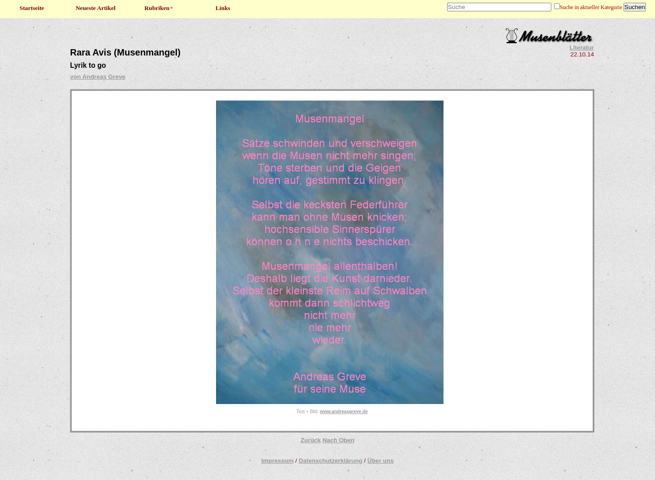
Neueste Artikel (96, 8)
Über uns (381, 460)
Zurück (311, 440)
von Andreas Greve (98, 76)
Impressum (277, 460)
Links (223, 8)
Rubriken (159, 8)
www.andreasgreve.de (344, 411)
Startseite (32, 8)
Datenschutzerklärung (331, 460)
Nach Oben (338, 440)
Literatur (581, 47)
